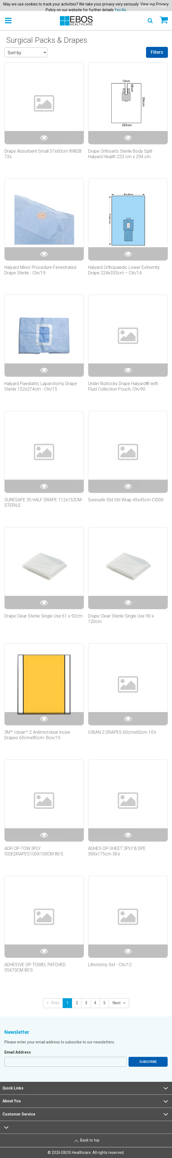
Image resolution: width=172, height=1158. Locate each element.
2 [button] (77, 1003)
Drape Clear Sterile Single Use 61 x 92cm (43, 616)
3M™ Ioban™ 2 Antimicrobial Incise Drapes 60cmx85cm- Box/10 (37, 735)
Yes (117, 10)
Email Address (17, 1052)
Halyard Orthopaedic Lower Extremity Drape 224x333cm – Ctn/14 (124, 270)
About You (85, 1101)
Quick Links (85, 1088)
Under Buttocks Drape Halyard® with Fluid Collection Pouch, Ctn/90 (123, 386)
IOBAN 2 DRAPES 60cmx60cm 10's (122, 732)
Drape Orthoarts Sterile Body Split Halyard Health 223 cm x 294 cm (120, 154)
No (124, 10)
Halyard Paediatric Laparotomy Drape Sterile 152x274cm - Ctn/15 (40, 386)
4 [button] (95, 1003)
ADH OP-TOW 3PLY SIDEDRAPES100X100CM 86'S (33, 851)
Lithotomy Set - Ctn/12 (110, 964)
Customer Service (85, 1114)
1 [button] (67, 1003)
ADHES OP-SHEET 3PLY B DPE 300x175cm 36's (117, 851)
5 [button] (104, 1003)
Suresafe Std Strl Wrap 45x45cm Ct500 (126, 499)
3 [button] (86, 1003)
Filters (157, 52)
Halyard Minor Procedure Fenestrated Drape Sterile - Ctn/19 (40, 270)
